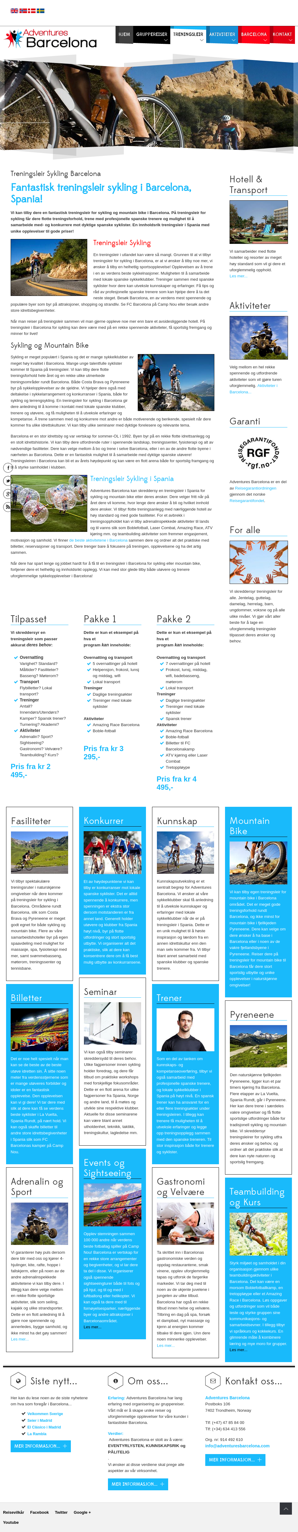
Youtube (11, 1522)
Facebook (39, 1512)
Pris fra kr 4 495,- (176, 783)
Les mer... (239, 276)
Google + (82, 1512)
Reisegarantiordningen (255, 488)
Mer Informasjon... (135, 1484)
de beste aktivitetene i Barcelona (98, 540)
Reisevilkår (13, 1512)
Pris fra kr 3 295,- (103, 752)
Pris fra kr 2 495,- (30, 770)
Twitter (61, 1512)
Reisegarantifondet (247, 500)
